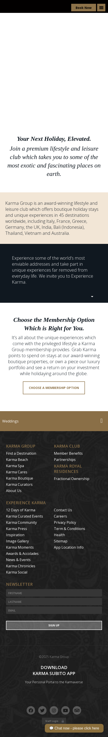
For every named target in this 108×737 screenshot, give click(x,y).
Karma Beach (17, 459)
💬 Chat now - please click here (74, 728)
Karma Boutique (19, 478)
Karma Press (16, 528)
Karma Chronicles (20, 566)
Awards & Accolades (22, 553)
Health (59, 534)
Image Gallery (17, 541)
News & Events (18, 559)
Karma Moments (20, 547)
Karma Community (21, 522)
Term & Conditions (69, 528)
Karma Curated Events (24, 516)
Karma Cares (16, 472)
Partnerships (65, 459)
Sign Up (53, 625)
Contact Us (63, 510)
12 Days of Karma (20, 510)
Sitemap (60, 541)
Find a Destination (21, 453)
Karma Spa (15, 465)
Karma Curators (19, 484)
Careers (60, 516)
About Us (14, 490)
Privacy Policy (65, 522)
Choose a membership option (54, 388)
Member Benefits (68, 453)
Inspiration (15, 534)
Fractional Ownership (71, 478)
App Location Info (69, 547)
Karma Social (16, 572)
